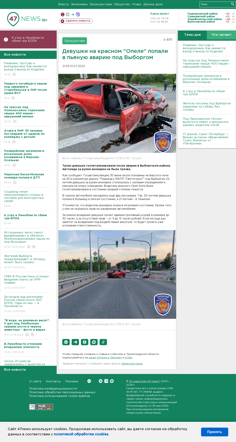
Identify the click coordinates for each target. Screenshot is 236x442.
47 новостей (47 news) (144, 381)
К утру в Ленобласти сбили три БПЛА (28, 39)
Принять (214, 432)
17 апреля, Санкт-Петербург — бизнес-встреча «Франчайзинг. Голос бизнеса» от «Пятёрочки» (206, 139)
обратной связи (132, 364)
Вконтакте (89, 381)
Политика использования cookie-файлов (59, 396)
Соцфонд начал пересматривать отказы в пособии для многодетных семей (27, 199)
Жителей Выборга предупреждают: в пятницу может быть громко (27, 262)
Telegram (106, 381)
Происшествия (100, 4)
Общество (122, 4)
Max (112, 381)
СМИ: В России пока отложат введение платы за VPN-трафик (27, 282)
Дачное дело (153, 4)
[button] (66, 342)
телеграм (73, 14)
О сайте (35, 381)
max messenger (78, 14)
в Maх (128, 358)
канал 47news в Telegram (105, 358)
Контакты (53, 381)
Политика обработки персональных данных (62, 392)
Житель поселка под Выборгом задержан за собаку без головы (207, 106)
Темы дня (192, 34)
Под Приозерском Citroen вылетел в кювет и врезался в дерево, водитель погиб (205, 122)
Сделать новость (78, 21)
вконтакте (67, 14)
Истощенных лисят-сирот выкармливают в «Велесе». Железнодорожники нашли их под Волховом (27, 240)
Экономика (79, 4)
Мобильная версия (62, 14)
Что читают (222, 34)
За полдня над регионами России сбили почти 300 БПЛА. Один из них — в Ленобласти (27, 304)
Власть (63, 4)
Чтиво (136, 4)
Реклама (71, 381)
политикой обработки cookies (81, 434)
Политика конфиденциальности (53, 388)
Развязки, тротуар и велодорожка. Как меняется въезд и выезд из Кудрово (27, 69)
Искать (232, 4)
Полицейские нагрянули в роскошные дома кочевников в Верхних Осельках (206, 79)
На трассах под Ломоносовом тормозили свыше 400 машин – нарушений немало (207, 63)
